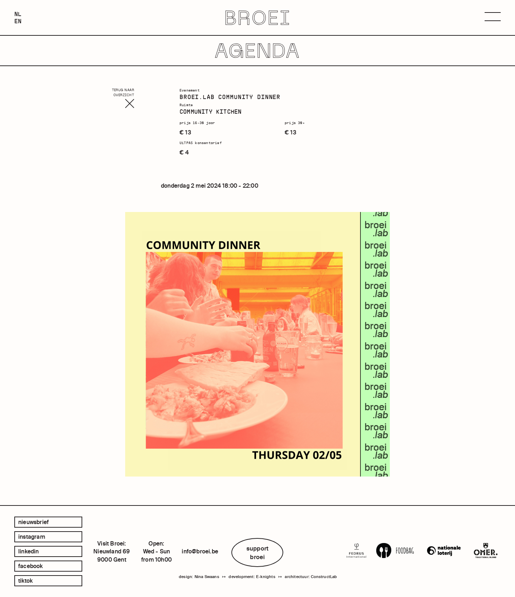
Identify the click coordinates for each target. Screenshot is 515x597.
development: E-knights (252, 576)
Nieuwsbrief (33, 522)
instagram (31, 536)
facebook (30, 565)
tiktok (25, 580)
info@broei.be (200, 551)
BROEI (257, 18)
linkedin (28, 551)
